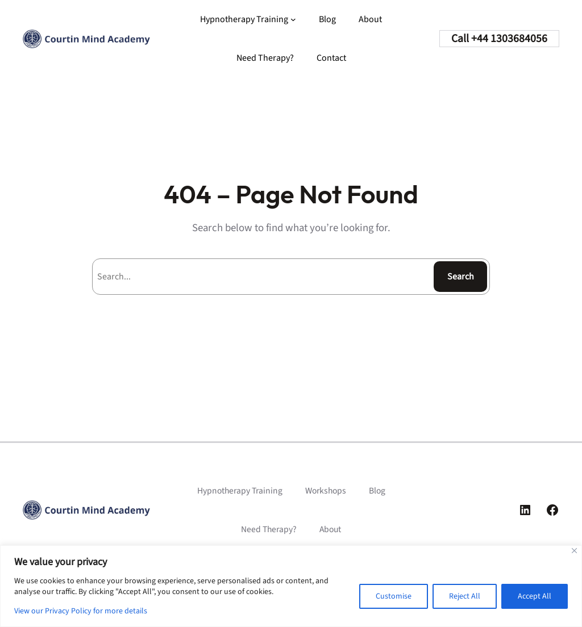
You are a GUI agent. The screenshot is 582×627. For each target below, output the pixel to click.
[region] (291, 586)
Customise (393, 596)
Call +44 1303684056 (499, 39)
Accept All (534, 596)
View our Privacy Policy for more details (80, 611)
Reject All (464, 596)
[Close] (574, 550)
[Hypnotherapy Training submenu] (293, 19)
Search (460, 276)
